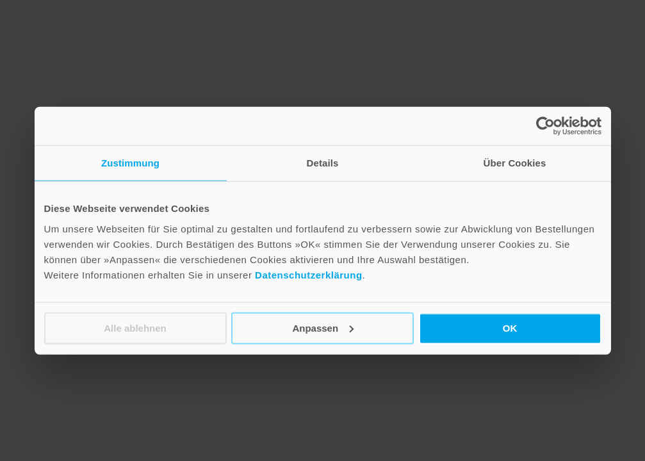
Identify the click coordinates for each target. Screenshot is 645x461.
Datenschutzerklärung (309, 274)
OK (510, 327)
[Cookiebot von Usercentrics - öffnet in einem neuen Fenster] (545, 126)
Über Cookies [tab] (515, 163)
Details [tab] (323, 163)
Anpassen (323, 327)
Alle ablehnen (135, 327)
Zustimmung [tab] (130, 163)
